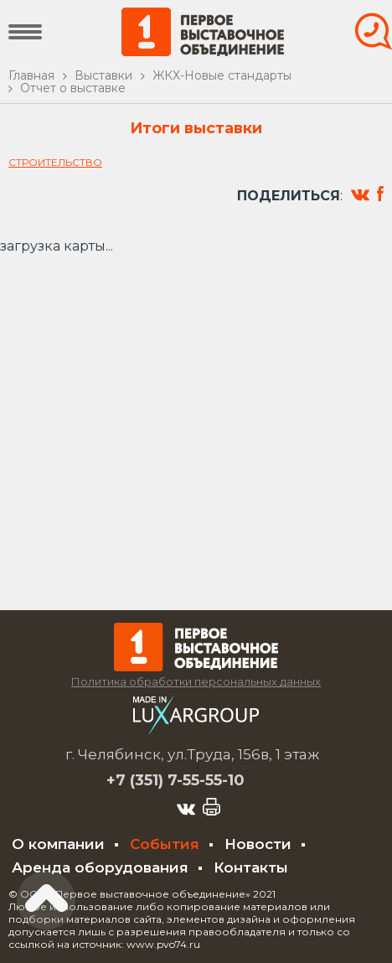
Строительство (55, 162)
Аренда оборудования (100, 867)
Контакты (251, 867)
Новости (257, 844)
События (164, 844)
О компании (58, 844)
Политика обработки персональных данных (196, 681)
